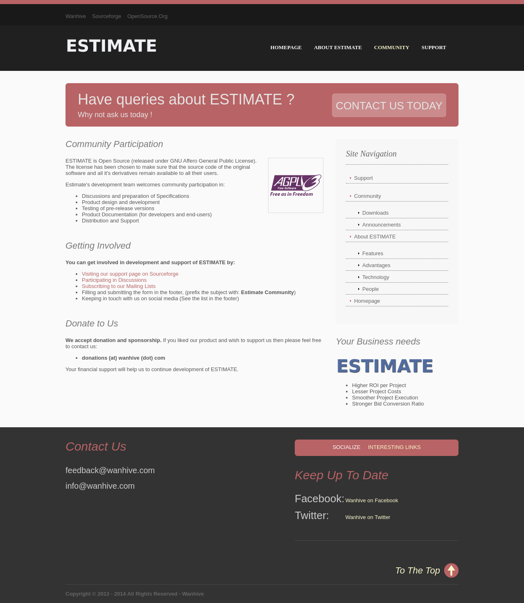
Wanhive (76, 16)
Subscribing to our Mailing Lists (119, 286)
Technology (375, 277)
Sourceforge (106, 16)
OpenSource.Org (147, 16)
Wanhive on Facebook (372, 500)
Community (391, 47)
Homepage (286, 47)
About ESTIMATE (338, 47)
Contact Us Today (389, 106)
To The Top (417, 570)
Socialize (346, 447)
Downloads (375, 213)
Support (434, 47)
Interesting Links (394, 447)
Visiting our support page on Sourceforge (130, 274)
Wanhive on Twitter (368, 517)
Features (372, 253)
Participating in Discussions (114, 280)
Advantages (376, 265)
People (370, 289)
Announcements (381, 225)
